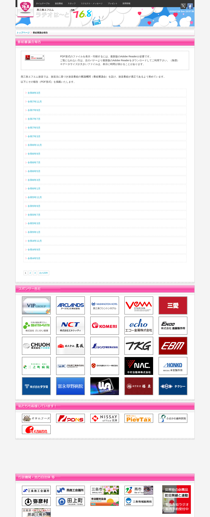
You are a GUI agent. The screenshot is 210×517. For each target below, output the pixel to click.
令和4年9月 (34, 249)
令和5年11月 (35, 197)
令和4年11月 (35, 240)
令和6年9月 (34, 153)
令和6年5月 (34, 171)
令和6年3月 (34, 180)
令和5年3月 (34, 223)
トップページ (23, 32)
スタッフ (72, 3)
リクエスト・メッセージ (91, 3)
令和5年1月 (34, 232)
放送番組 (59, 3)
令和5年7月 (34, 214)
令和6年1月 (34, 188)
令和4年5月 (34, 258)
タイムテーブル (43, 3)
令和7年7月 (34, 118)
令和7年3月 (34, 136)
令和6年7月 (34, 162)
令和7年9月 (34, 110)
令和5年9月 (34, 206)
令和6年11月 (35, 145)
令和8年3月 (34, 92)
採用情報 (126, 3)
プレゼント (113, 3)
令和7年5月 (34, 127)
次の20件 (43, 273)
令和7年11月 (35, 101)
